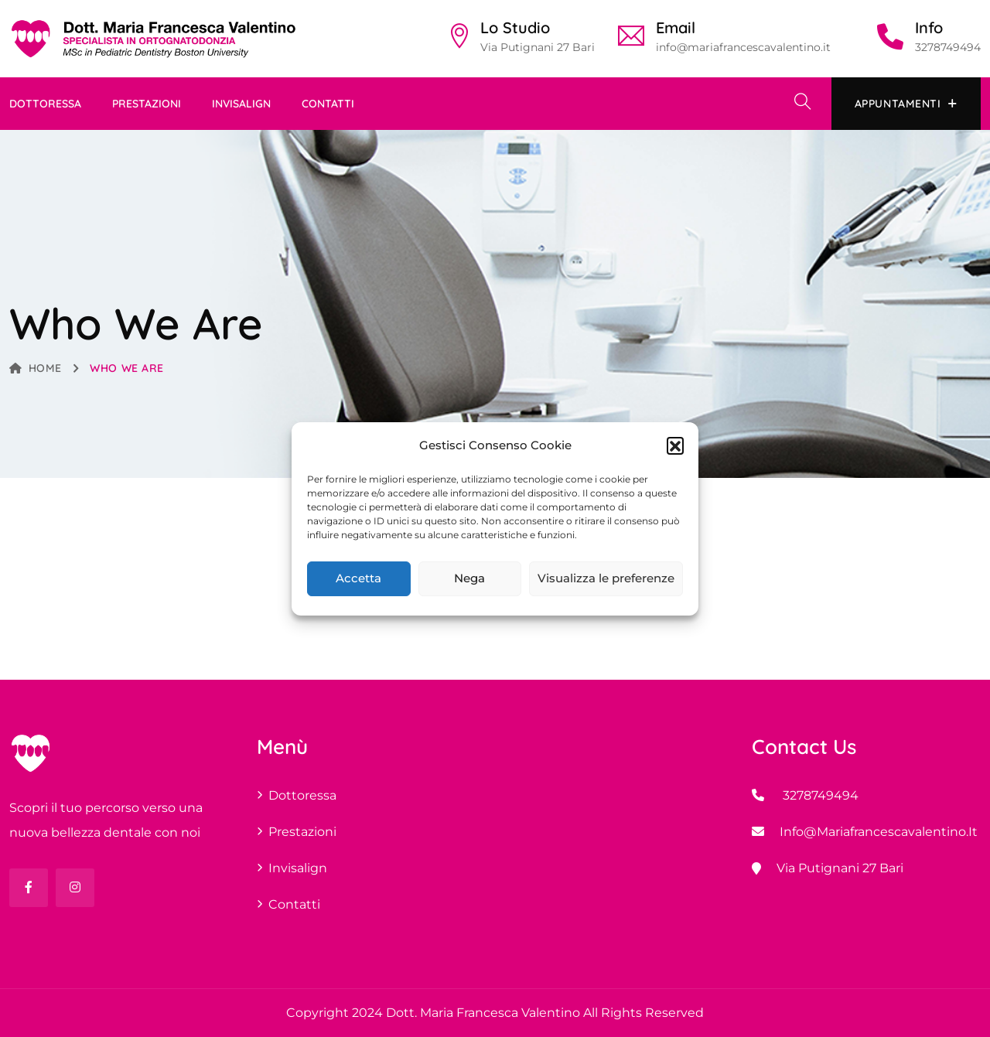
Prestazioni (146, 104)
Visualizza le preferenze (606, 578)
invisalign (241, 104)
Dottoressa (45, 104)
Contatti (328, 104)
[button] (675, 445)
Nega (469, 578)
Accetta (358, 578)
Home (35, 368)
